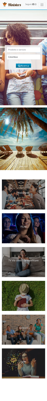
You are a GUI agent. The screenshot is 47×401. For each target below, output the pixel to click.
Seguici (29, 4)
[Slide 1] (21, 166)
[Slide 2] (26, 166)
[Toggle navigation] (41, 4)
